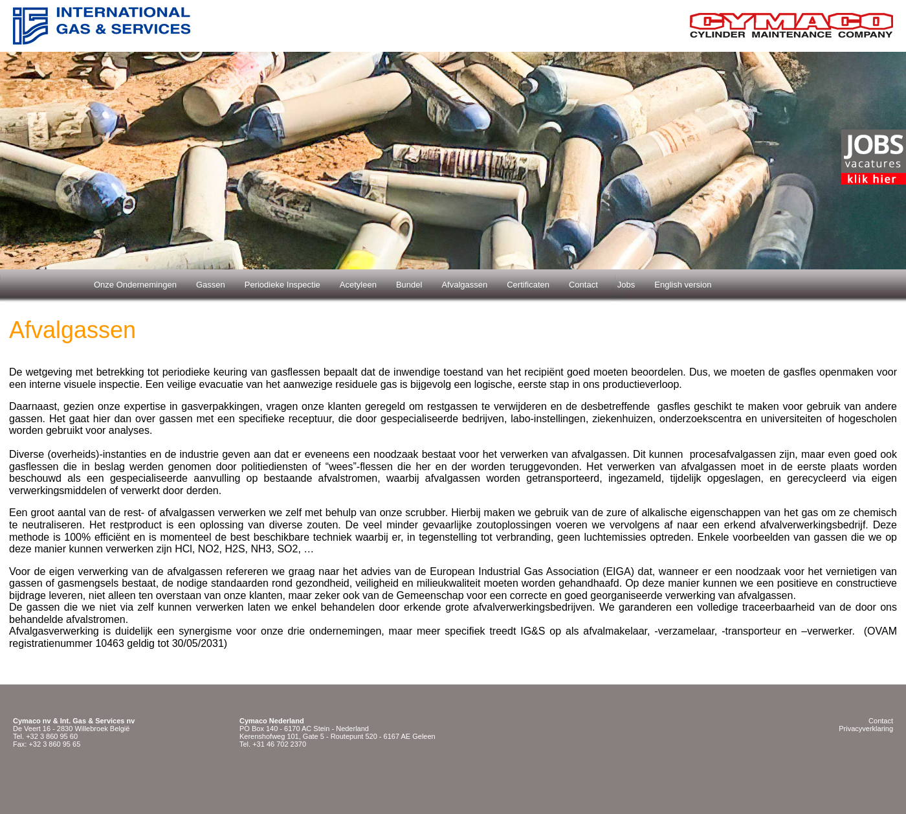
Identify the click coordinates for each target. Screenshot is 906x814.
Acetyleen (358, 284)
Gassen (210, 284)
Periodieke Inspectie (282, 284)
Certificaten (528, 284)
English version (682, 284)
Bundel (409, 284)
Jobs (626, 284)
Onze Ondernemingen (135, 284)
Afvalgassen (464, 284)
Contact (583, 284)
